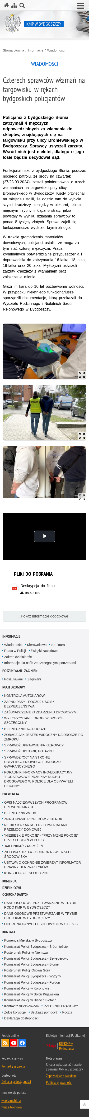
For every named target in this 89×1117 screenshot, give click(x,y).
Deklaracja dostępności (21, 1018)
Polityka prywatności (59, 1082)
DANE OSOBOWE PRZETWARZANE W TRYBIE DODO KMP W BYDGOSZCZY (40, 916)
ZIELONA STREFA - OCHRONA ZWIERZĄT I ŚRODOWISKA (37, 854)
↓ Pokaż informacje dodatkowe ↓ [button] (44, 616)
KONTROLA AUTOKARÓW (24, 696)
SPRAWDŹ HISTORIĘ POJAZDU (29, 751)
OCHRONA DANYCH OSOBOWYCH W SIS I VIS (41, 924)
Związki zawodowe (44, 651)
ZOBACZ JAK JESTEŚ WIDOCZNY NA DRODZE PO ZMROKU (43, 737)
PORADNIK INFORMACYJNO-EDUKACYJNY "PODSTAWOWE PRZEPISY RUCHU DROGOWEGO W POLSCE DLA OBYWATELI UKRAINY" (38, 779)
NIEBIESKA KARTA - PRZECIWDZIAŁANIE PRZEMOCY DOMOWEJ (36, 827)
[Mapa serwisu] (14, 5)
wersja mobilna (11, 1100)
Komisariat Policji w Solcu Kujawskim (31, 994)
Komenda (9, 881)
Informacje (35, 50)
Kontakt (8, 931)
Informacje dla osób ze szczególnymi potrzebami (40, 663)
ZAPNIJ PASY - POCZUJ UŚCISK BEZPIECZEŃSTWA (29, 704)
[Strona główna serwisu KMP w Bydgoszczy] (6, 5)
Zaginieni (34, 679)
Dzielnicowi (11, 887)
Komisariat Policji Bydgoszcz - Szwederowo (36, 958)
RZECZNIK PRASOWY (60, 1006)
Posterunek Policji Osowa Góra (27, 970)
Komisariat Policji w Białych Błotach (30, 1000)
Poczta (67, 1012)
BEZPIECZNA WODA (20, 813)
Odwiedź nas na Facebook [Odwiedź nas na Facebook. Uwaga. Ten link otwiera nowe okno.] (22, 1043)
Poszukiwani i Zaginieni (20, 670)
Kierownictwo (37, 645)
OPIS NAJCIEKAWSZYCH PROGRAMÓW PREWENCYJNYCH (35, 805)
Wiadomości (56, 50)
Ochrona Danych (15, 894)
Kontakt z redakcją (13, 1066)
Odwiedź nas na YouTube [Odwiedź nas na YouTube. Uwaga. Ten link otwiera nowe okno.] (14, 1043)
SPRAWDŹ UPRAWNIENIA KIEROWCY (34, 745)
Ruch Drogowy (13, 687)
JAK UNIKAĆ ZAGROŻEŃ (23, 846)
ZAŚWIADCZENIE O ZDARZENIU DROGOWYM (40, 712)
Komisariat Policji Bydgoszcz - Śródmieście (36, 946)
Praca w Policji (15, 651)
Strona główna (13, 50)
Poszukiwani (13, 679)
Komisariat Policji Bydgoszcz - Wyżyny (32, 976)
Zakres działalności (18, 657)
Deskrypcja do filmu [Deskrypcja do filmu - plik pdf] (37, 586)
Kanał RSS (5, 1043)
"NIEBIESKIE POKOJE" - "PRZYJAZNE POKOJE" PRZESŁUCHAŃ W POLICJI (41, 838)
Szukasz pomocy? (44, 1012)
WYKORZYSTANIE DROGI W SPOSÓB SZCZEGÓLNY (34, 720)
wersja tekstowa (11, 1107)
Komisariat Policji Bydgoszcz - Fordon (32, 982)
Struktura (58, 645)
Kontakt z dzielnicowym (21, 1006)
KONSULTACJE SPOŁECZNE (26, 873)
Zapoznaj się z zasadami (61, 1075)
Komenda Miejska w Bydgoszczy (28, 940)
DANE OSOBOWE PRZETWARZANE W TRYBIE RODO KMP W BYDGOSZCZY (40, 905)
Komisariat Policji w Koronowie (27, 988)
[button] (80, 6)
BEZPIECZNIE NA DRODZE (25, 729)
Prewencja (10, 794)
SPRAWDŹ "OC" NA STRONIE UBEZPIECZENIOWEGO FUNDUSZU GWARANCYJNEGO (32, 761)
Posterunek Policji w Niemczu (26, 952)
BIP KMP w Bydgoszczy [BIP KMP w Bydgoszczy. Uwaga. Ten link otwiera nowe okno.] (66, 1046)
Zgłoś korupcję (15, 1012)
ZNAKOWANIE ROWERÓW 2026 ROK (33, 819)
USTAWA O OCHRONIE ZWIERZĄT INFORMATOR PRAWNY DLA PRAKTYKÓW (42, 865)
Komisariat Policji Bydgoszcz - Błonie (31, 964)
